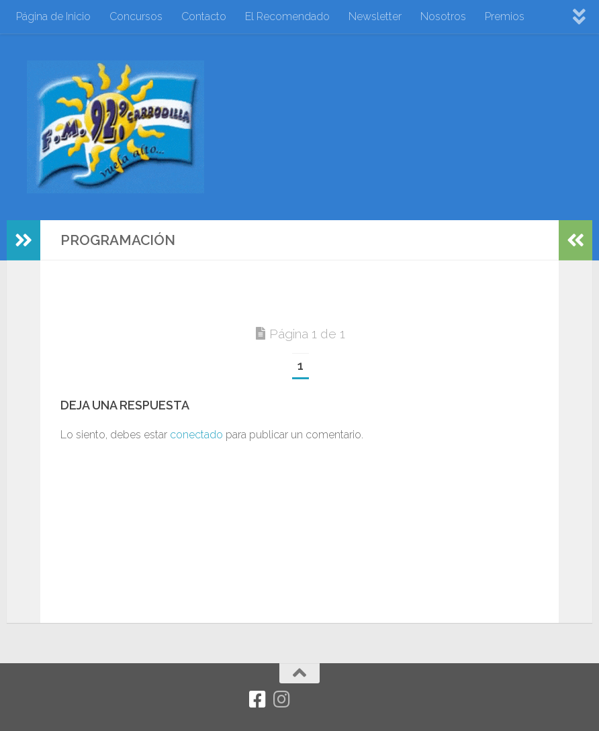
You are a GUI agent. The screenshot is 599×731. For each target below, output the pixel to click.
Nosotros (443, 16)
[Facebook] (257, 699)
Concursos (136, 16)
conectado (196, 434)
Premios (504, 16)
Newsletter (375, 16)
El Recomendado (287, 16)
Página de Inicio (53, 16)
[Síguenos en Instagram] (281, 699)
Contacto (203, 16)
